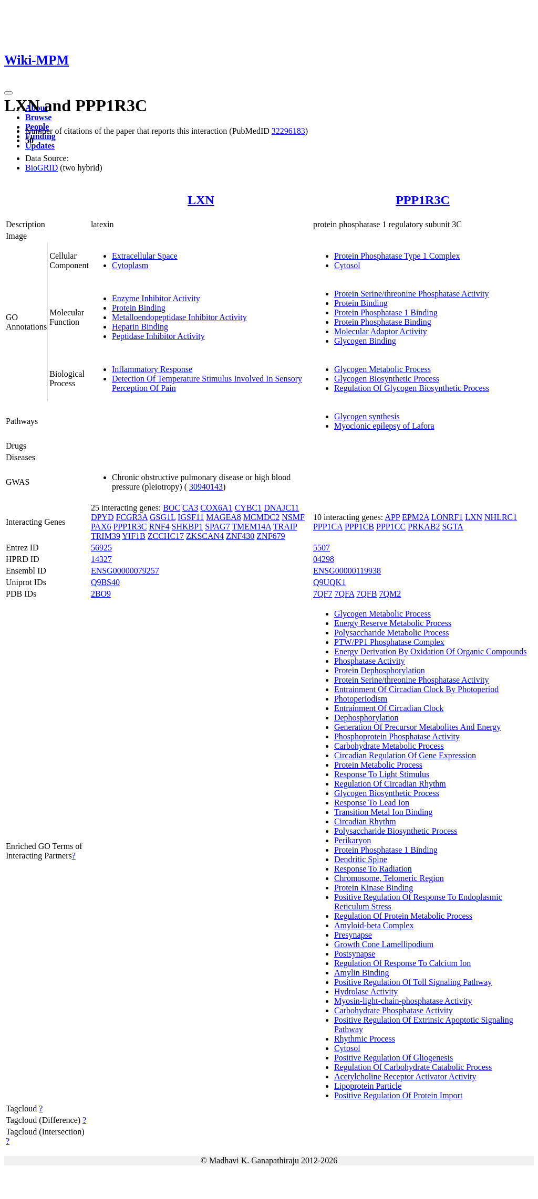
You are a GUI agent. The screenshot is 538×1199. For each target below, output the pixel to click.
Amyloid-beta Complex (374, 925)
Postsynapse (354, 953)
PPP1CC (391, 526)
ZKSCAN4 (205, 536)
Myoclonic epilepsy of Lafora (384, 425)
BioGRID (41, 167)
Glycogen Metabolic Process (382, 369)
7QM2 (390, 593)
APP (392, 517)
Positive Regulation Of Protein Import (398, 1095)
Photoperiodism (360, 698)
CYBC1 (248, 507)
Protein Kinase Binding (373, 887)
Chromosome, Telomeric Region (389, 878)
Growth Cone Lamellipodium (383, 944)
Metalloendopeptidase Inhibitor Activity (179, 317)
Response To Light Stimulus (381, 774)
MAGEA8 (223, 517)
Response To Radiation (373, 868)
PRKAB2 (424, 526)
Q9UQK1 (329, 582)
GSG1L (162, 517)
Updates (40, 145)
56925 (101, 547)
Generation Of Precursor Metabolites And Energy (417, 727)
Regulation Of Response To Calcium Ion (402, 963)
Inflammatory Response (152, 369)
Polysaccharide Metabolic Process (391, 632)
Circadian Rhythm (365, 821)
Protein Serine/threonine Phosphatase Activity (411, 293)
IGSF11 (191, 517)
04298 (323, 559)
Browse (38, 117)
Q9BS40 (105, 582)
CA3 (190, 507)
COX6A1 (216, 507)
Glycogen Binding (365, 340)
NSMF (293, 517)
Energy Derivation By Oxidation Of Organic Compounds (430, 651)
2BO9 (101, 593)
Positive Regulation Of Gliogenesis (393, 1057)
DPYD (102, 517)
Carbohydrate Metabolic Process (389, 745)
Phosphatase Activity (369, 660)
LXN (201, 200)
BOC (171, 507)
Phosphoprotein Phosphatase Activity (397, 736)
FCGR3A (131, 517)
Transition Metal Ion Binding (383, 812)
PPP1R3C (423, 200)
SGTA (452, 526)
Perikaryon (352, 840)
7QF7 (322, 593)
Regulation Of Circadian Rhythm (390, 783)
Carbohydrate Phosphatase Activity (393, 1010)
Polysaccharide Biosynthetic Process (396, 830)
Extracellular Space (145, 255)
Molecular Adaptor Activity (380, 331)
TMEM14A (251, 526)
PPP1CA (328, 526)
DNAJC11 (281, 507)
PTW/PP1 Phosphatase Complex (389, 642)
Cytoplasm (130, 265)
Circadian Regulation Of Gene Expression (405, 755)
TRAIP (285, 526)
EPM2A (415, 517)
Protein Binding (138, 307)
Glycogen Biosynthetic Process (386, 378)
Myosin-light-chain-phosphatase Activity (403, 1000)
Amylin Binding (361, 972)
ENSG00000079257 (125, 570)
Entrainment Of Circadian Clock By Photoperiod (416, 689)
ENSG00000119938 (347, 570)
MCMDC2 (261, 517)
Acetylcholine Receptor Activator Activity (405, 1076)
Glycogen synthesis (367, 416)
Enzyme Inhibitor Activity (156, 298)
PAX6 (101, 526)
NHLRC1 (500, 517)
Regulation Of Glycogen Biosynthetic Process (411, 388)
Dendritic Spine (360, 859)
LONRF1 (447, 517)
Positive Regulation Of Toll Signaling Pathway (413, 982)
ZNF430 (240, 536)
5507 (321, 547)
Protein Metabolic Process (378, 764)
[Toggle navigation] (8, 92)
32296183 (288, 130)
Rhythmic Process (364, 1038)
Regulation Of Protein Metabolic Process (403, 915)
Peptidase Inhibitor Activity (158, 336)
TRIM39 (105, 536)
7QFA (344, 593)
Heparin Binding (140, 326)
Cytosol (347, 265)
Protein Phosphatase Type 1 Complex (397, 255)
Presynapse (353, 934)
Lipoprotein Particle (367, 1085)
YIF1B (133, 536)
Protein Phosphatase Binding (382, 321)
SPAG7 (217, 526)
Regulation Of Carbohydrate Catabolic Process (413, 1067)
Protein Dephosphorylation (379, 670)
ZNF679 (270, 536)
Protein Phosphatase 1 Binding (386, 312)
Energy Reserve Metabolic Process (392, 623)
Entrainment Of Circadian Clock (388, 708)
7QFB (366, 593)
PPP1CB (359, 526)
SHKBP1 (187, 526)
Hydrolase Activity (366, 991)
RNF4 (159, 526)
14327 (101, 559)
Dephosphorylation (366, 717)
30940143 (206, 486)
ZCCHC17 (166, 536)
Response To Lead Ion (371, 802)
